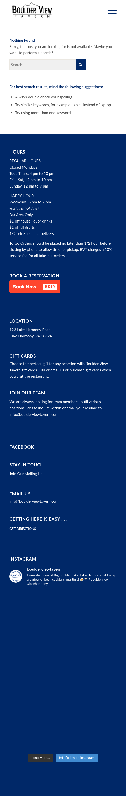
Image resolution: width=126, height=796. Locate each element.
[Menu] (110, 10)
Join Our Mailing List (26, 473)
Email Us (20, 493)
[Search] (47, 64)
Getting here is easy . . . (38, 519)
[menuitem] (110, 10)
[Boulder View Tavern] (52, 10)
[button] (34, 286)
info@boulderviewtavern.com (34, 414)
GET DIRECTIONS (22, 528)
